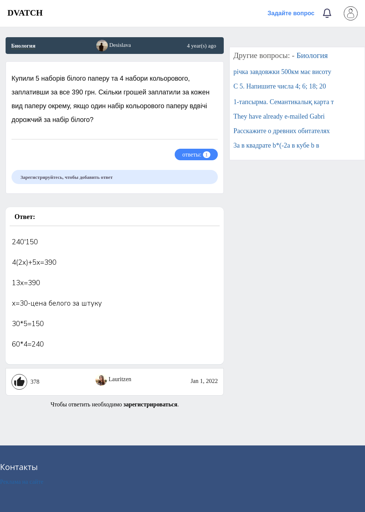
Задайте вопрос (291, 13)
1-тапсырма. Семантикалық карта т (283, 102)
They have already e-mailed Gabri (279, 116)
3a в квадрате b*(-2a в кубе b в (276, 145)
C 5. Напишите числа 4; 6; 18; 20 (279, 86)
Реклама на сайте (21, 482)
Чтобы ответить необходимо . (115, 404)
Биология (23, 46)
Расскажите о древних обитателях (281, 131)
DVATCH (25, 12)
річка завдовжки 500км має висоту (282, 71)
